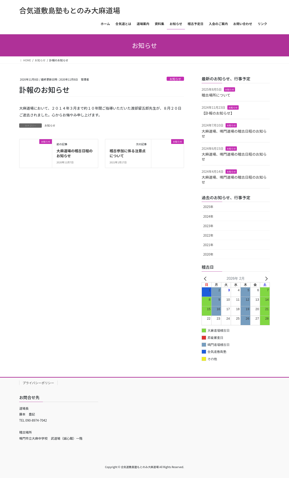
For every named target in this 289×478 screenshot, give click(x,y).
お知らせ (175, 79)
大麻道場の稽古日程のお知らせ (74, 153)
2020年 (208, 254)
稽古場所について (216, 95)
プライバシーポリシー (38, 383)
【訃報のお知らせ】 (218, 113)
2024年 (208, 216)
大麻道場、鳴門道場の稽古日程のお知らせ (234, 133)
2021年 (208, 244)
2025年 (208, 206)
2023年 (208, 226)
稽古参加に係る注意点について (128, 153)
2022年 (208, 235)
